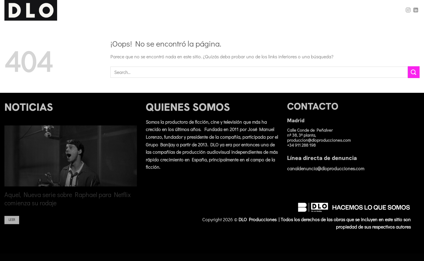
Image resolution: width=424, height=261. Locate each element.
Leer (12, 224)
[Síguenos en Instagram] (408, 10)
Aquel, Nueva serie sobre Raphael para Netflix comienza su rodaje (67, 202)
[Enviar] (414, 72)
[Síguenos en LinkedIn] (415, 10)
